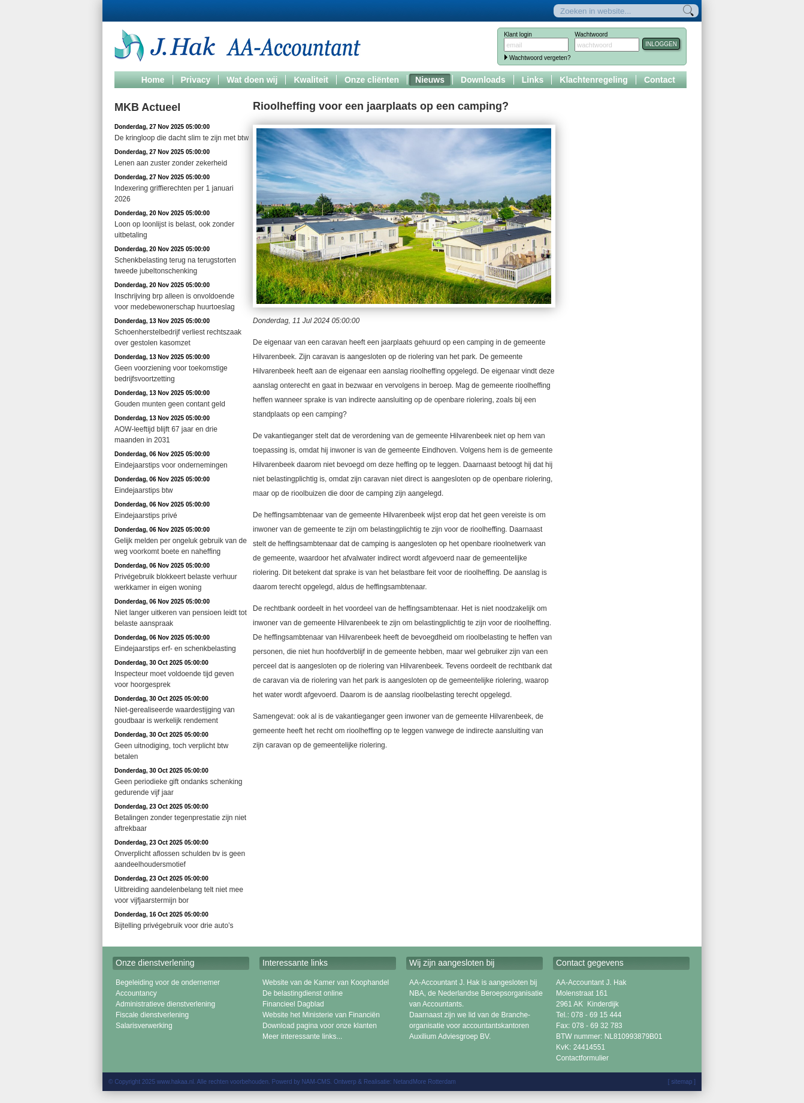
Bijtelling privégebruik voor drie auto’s (174, 925)
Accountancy (136, 993)
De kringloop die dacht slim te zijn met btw (181, 138)
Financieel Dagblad (293, 1004)
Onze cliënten (371, 80)
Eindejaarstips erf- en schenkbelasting (175, 648)
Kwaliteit (311, 80)
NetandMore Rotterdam (424, 1081)
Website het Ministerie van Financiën (321, 1015)
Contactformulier (582, 1058)
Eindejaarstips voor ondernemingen (171, 465)
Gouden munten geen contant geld (169, 404)
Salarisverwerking (144, 1025)
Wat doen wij (251, 80)
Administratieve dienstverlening (165, 1004)
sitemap (681, 1081)
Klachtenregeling (594, 80)
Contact (659, 80)
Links (533, 80)
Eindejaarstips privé (145, 515)
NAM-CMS (316, 1081)
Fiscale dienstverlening (152, 1015)
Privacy (196, 80)
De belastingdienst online (302, 993)
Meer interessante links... (302, 1036)
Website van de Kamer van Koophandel (325, 982)
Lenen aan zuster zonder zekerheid (170, 163)
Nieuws (430, 80)
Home (153, 80)
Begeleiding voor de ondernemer (168, 982)
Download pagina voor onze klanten (319, 1025)
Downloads (483, 80)
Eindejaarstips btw (143, 490)
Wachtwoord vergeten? (539, 58)
